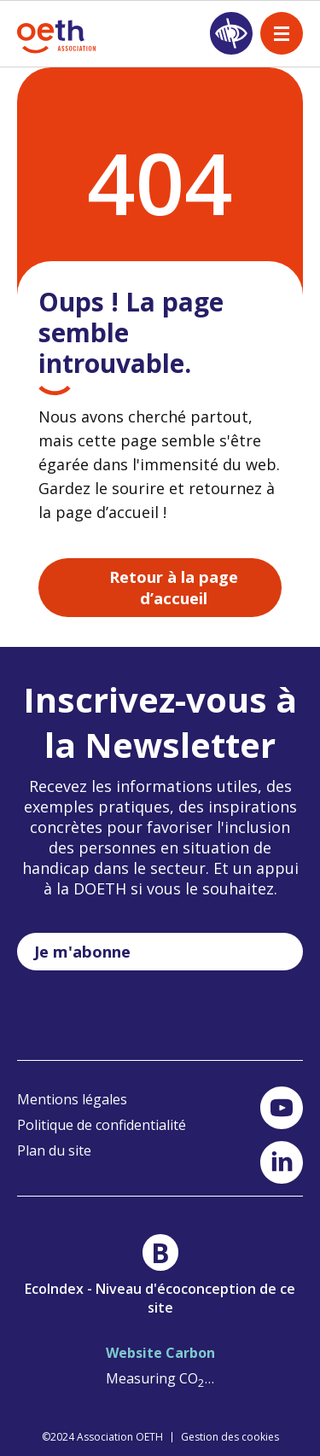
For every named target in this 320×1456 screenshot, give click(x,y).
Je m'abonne (82, 951)
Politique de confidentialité (101, 1124)
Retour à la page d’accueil (173, 587)
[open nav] (281, 33)
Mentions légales (72, 1099)
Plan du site (54, 1150)
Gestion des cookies (230, 1437)
